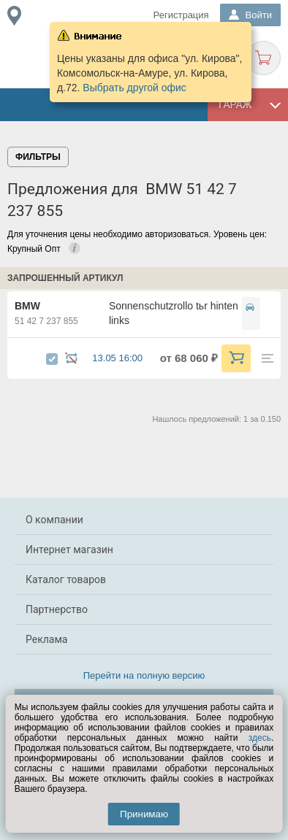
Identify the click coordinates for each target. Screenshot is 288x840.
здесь (260, 738)
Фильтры (38, 157)
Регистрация (181, 14)
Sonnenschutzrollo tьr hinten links (173, 313)
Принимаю (144, 814)
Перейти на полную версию (144, 675)
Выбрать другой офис (134, 87)
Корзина (263, 58)
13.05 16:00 (124, 357)
